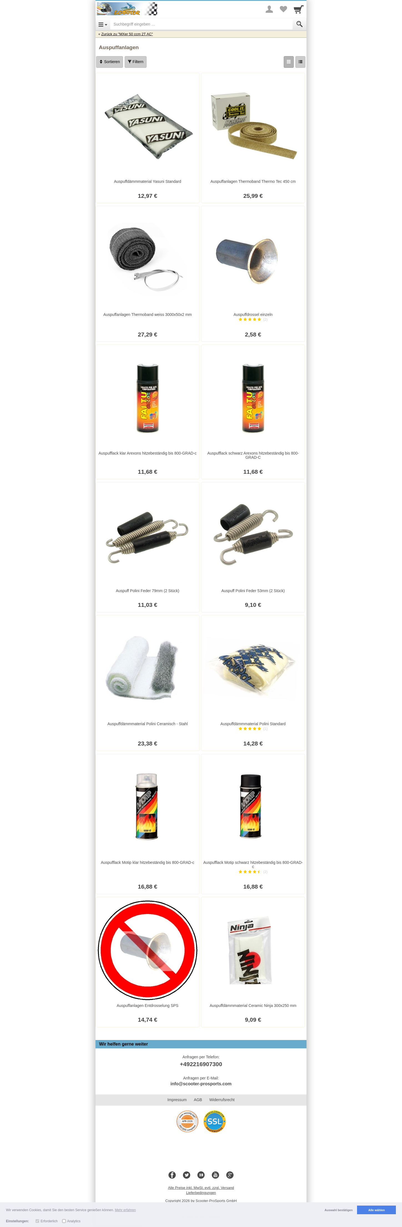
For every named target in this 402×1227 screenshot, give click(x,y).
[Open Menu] (103, 24)
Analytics (74, 1221)
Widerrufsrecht (222, 1100)
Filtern (136, 61)
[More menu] (269, 9)
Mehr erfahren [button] (125, 1210)
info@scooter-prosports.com (201, 1083)
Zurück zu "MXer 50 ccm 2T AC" (127, 34)
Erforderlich (49, 1221)
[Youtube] (215, 1175)
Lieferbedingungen (201, 1193)
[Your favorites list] (283, 9)
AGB (198, 1100)
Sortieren (109, 61)
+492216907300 (201, 1064)
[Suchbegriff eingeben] (201, 24)
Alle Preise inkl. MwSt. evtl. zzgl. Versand (201, 1188)
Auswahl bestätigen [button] (339, 1210)
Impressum (177, 1100)
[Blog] (201, 1175)
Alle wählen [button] (376, 1210)
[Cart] (298, 9)
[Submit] (299, 24)
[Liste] (300, 62)
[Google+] (230, 1175)
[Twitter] (186, 1175)
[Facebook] (172, 1175)
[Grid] (289, 62)
